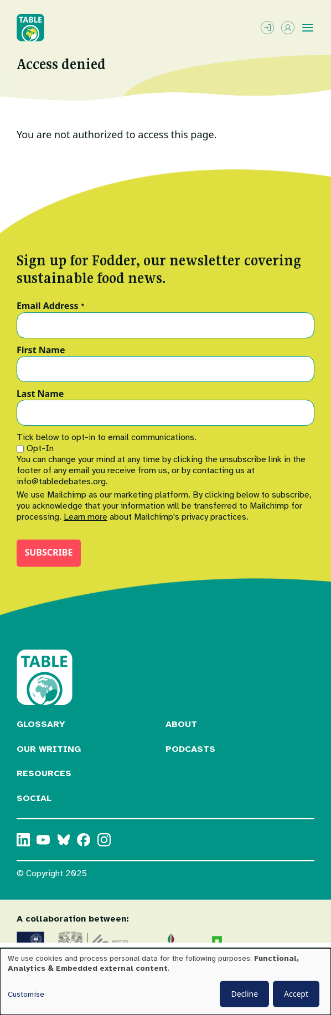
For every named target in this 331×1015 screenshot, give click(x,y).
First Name (41, 350)
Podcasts (190, 749)
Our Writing (49, 749)
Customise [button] (26, 994)
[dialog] (165, 981)
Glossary (41, 724)
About (181, 724)
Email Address (51, 306)
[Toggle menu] (307, 27)
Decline (244, 993)
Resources (44, 773)
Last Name (40, 394)
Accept (296, 993)
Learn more (85, 516)
